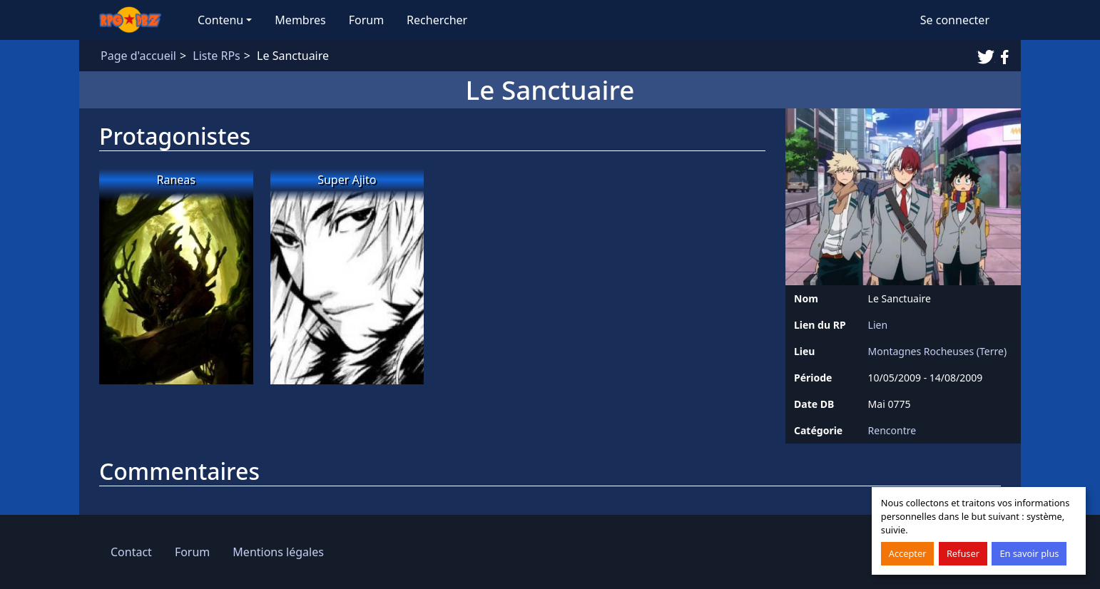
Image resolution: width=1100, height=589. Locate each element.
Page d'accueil (138, 55)
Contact (131, 552)
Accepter (908, 553)
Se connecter (954, 20)
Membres (300, 20)
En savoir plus (1029, 553)
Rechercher (437, 20)
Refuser (963, 553)
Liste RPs (216, 55)
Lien (878, 325)
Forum (366, 20)
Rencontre (892, 430)
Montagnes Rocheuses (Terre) (937, 351)
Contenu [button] (220, 20)
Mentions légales (278, 552)
